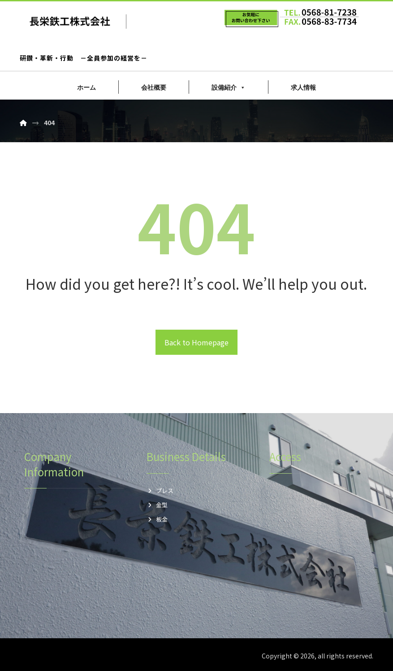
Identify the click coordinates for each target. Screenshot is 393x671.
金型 (157, 505)
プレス (160, 490)
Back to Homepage (196, 342)
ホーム (86, 87)
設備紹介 (229, 87)
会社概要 (153, 87)
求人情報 (303, 87)
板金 (157, 519)
